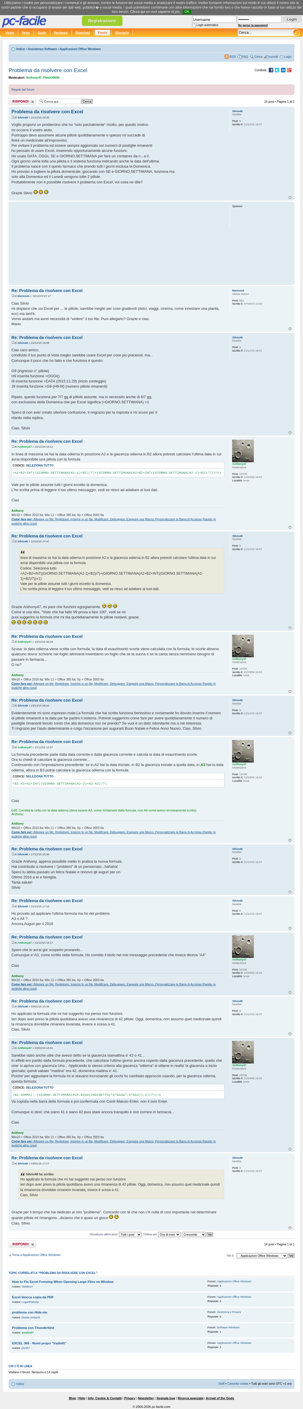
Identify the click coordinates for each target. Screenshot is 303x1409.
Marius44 (23, 295)
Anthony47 (34, 77)
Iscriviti (273, 56)
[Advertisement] (117, 243)
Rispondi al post (22, 101)
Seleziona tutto (39, 465)
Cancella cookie (237, 1383)
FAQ (245, 56)
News (26, 32)
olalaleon (27, 1286)
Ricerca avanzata (190, 1398)
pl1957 (26, 1348)
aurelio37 (28, 1332)
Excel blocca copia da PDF (33, 1297)
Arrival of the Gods (220, 1398)
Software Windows (228, 1327)
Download (82, 32)
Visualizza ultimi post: (115, 1234)
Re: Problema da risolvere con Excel (47, 290)
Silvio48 (22, 117)
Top (290, 197)
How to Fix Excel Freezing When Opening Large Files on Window (62, 1281)
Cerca (258, 56)
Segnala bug (165, 1398)
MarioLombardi (31, 1317)
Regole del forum (22, 89)
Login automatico (207, 25)
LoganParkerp (30, 1301)
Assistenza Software (42, 49)
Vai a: (230, 1255)
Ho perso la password (253, 25)
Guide (41, 32)
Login (288, 56)
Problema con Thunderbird (33, 1327)
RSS (233, 56)
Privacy (129, 1398)
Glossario (122, 32)
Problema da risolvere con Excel (48, 70)
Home (10, 32)
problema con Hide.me (29, 1312)
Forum (102, 32)
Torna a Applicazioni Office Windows (36, 1255)
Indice (20, 49)
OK (186, 12)
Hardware (61, 32)
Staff (221, 1383)
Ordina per (161, 1234)
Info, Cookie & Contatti (105, 1398)
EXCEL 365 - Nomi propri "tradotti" (39, 1343)
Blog (72, 1398)
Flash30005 (51, 77)
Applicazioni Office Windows (80, 49)
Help (81, 1398)
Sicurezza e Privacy (229, 1311)
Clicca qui (137, 12)
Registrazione (102, 20)
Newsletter (146, 1398)
